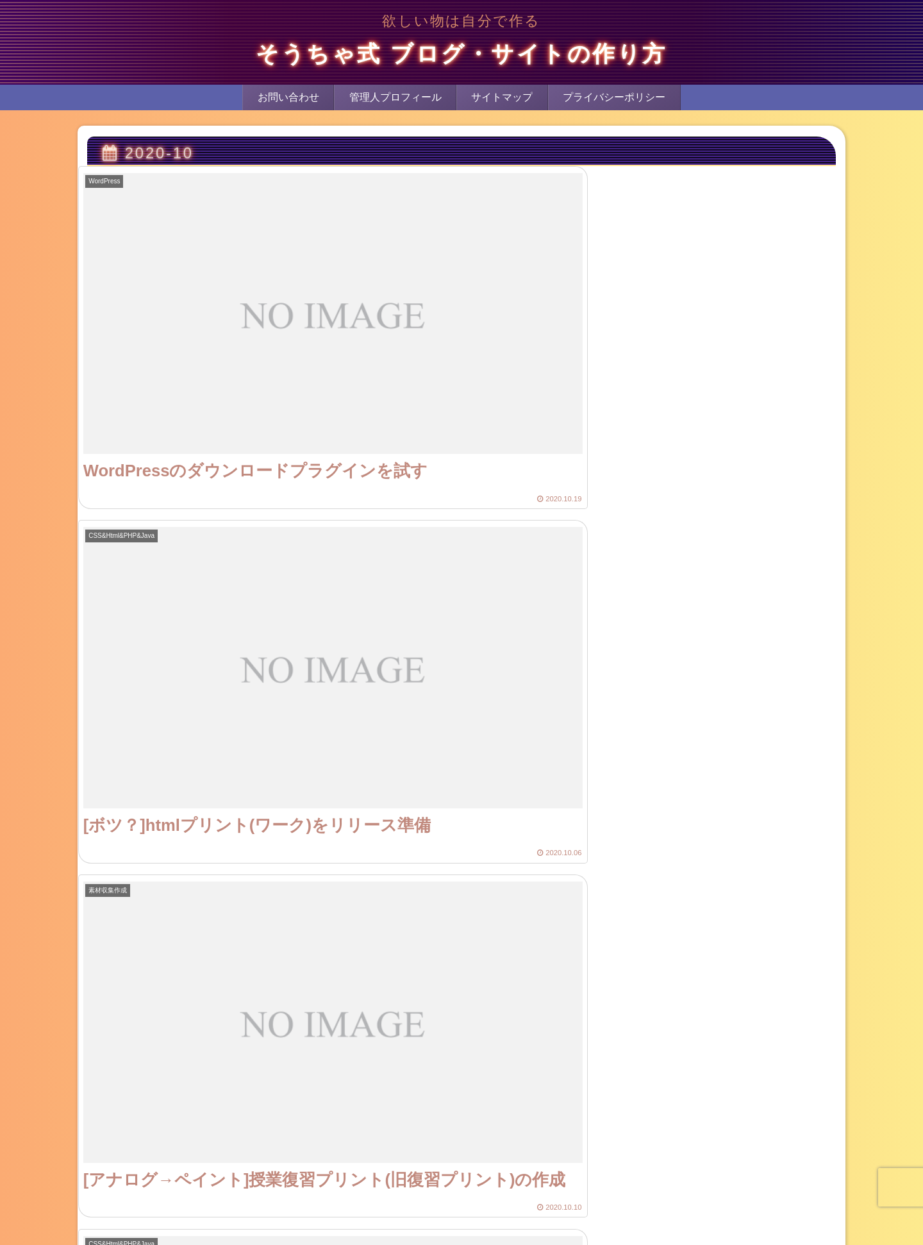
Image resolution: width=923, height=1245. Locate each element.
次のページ (461, 1194)
